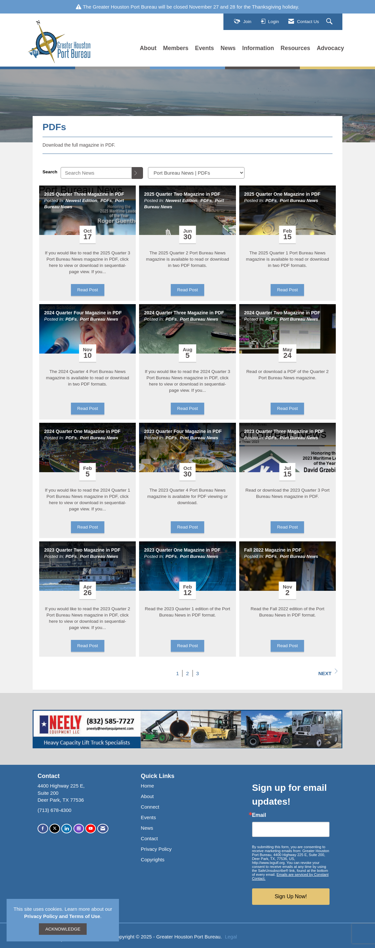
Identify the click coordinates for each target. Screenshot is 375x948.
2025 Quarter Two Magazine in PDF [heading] (182, 194)
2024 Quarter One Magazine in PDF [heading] (82, 431)
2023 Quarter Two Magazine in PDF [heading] (82, 550)
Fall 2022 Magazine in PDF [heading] (273, 550)
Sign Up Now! (290, 896)
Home (147, 786)
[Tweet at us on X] (54, 828)
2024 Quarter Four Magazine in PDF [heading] (83, 312)
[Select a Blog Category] (196, 173)
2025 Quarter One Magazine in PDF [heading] (282, 194)
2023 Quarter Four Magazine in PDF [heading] (182, 431)
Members (175, 48)
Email (259, 815)
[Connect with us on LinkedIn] (66, 828)
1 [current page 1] (177, 673)
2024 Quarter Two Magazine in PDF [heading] (282, 312)
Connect (150, 807)
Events (204, 48)
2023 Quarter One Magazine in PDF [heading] (182, 550)
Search (50, 171)
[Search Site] (330, 21)
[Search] (137, 173)
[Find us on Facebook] (43, 828)
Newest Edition (82, 200)
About (148, 48)
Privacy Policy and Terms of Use (62, 916)
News (228, 48)
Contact (149, 838)
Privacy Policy (156, 849)
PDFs (106, 200)
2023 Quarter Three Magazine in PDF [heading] (284, 431)
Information (258, 48)
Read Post (87, 289)
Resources (295, 48)
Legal (231, 936)
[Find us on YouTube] (90, 828)
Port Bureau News (299, 200)
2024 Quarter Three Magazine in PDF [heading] (184, 312)
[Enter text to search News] (96, 173)
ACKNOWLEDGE (62, 929)
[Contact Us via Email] (102, 828)
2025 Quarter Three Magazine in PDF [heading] (84, 194)
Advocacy (330, 48)
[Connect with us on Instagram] (78, 828)
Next (327, 672)
